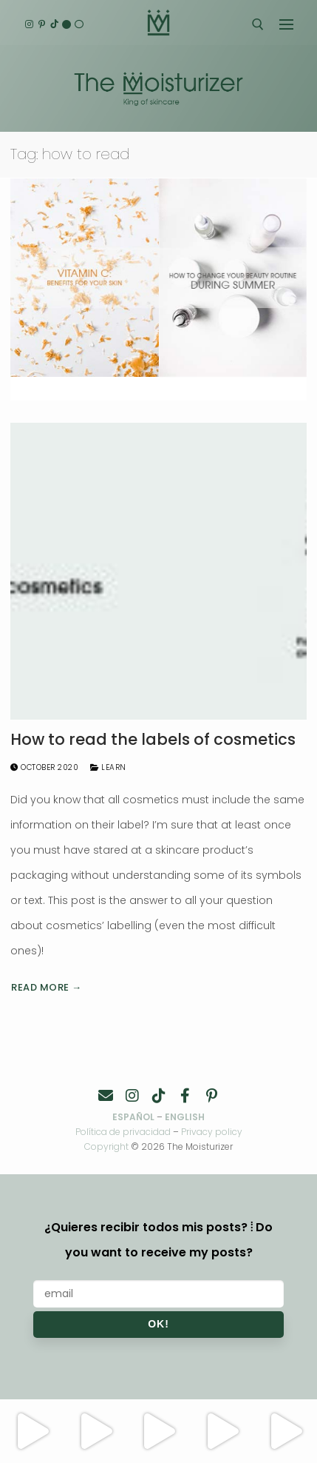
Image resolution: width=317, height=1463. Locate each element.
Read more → (46, 987)
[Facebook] (185, 1095)
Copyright (106, 1146)
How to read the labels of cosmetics (153, 739)
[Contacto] (105, 1095)
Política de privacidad (123, 1131)
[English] (67, 25)
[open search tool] (258, 24)
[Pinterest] (41, 25)
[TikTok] (54, 25)
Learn (108, 767)
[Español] (78, 25)
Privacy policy (211, 1131)
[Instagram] (29, 25)
